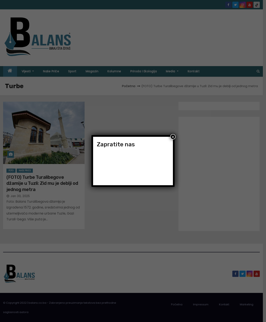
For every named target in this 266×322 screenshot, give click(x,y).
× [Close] (172, 136)
